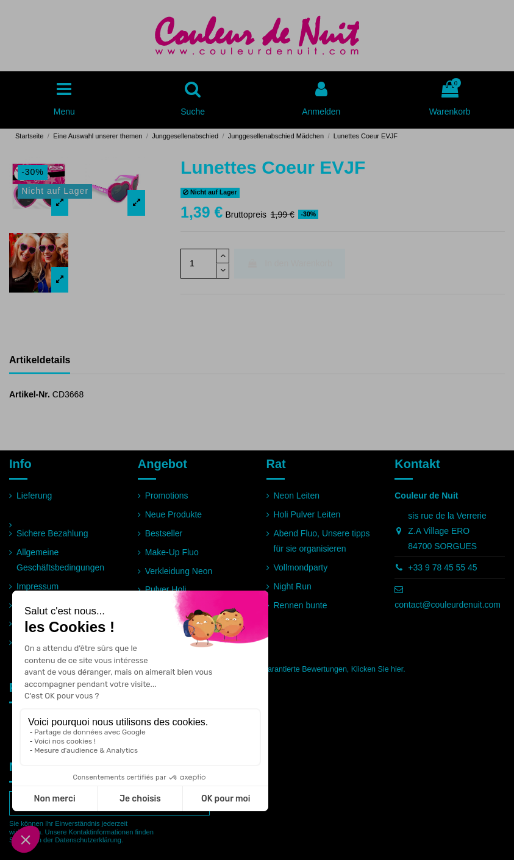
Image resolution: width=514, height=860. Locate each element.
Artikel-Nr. (29, 394)
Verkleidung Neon (179, 571)
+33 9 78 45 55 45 (442, 567)
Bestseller (163, 533)
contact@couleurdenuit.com (447, 604)
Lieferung (34, 495)
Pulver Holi (166, 589)
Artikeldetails (39, 360)
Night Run (293, 586)
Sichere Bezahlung (52, 533)
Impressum (37, 586)
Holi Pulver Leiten (307, 514)
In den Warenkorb (289, 263)
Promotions (166, 495)
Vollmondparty (301, 567)
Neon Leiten (297, 495)
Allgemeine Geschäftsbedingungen (60, 559)
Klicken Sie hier (377, 669)
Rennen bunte (300, 605)
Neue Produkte (173, 514)
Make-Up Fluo (172, 552)
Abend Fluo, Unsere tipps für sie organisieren (322, 540)
